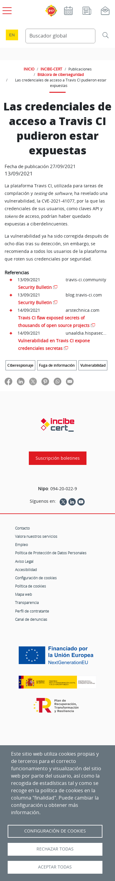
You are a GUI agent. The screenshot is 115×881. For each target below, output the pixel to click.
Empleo (21, 544)
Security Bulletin (35, 287)
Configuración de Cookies (55, 831)
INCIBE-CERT (51, 69)
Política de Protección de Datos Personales (50, 552)
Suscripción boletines (58, 458)
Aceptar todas (55, 867)
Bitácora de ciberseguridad (60, 74)
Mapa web (23, 594)
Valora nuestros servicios (36, 536)
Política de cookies (30, 586)
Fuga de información (57, 365)
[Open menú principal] (6, 9)
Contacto (22, 528)
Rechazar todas (55, 849)
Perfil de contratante (32, 611)
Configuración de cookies (36, 577)
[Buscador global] (60, 36)
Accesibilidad (26, 569)
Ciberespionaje (20, 365)
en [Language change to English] (12, 35)
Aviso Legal (24, 561)
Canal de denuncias (31, 619)
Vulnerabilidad (92, 365)
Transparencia (27, 602)
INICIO (29, 69)
